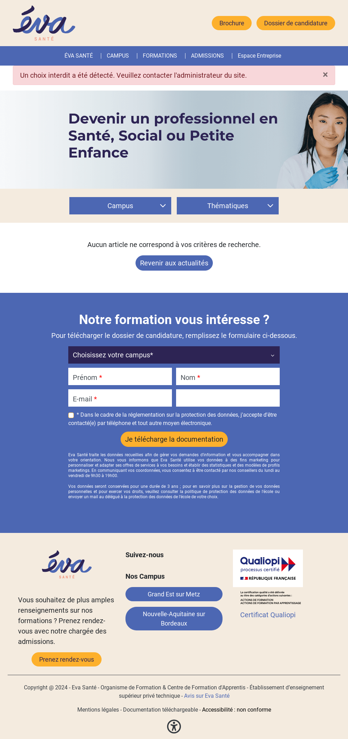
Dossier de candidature (296, 23)
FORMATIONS (160, 55)
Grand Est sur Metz (174, 594)
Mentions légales (98, 709)
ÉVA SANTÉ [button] (78, 55)
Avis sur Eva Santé (206, 696)
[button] (178, 56)
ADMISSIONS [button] (207, 55)
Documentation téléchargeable (160, 709)
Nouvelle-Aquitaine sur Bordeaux (174, 618)
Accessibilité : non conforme (236, 709)
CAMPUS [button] (118, 55)
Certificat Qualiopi (268, 615)
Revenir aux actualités (174, 263)
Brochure (231, 23)
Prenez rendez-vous (66, 659)
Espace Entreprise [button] (259, 55)
